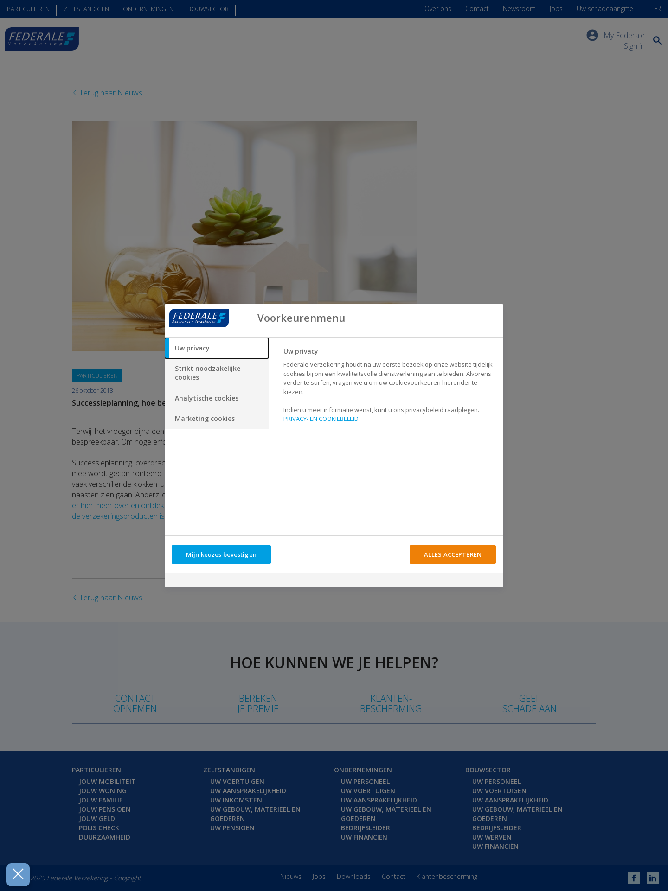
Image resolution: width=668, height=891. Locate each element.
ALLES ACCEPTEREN (453, 554)
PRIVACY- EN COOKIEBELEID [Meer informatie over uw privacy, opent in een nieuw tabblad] (321, 418)
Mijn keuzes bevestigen (221, 554)
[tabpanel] (389, 387)
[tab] (217, 348)
